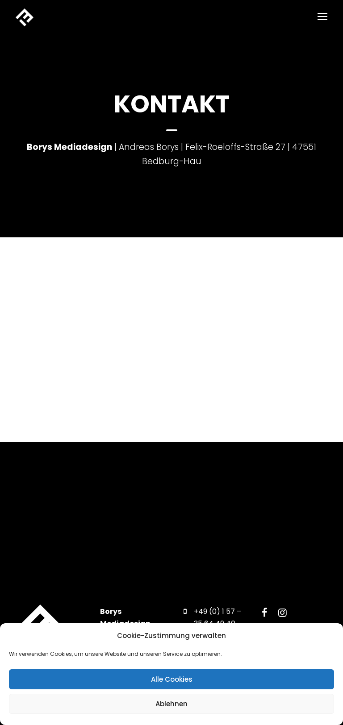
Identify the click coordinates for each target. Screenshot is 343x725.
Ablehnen (171, 703)
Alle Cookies (171, 679)
